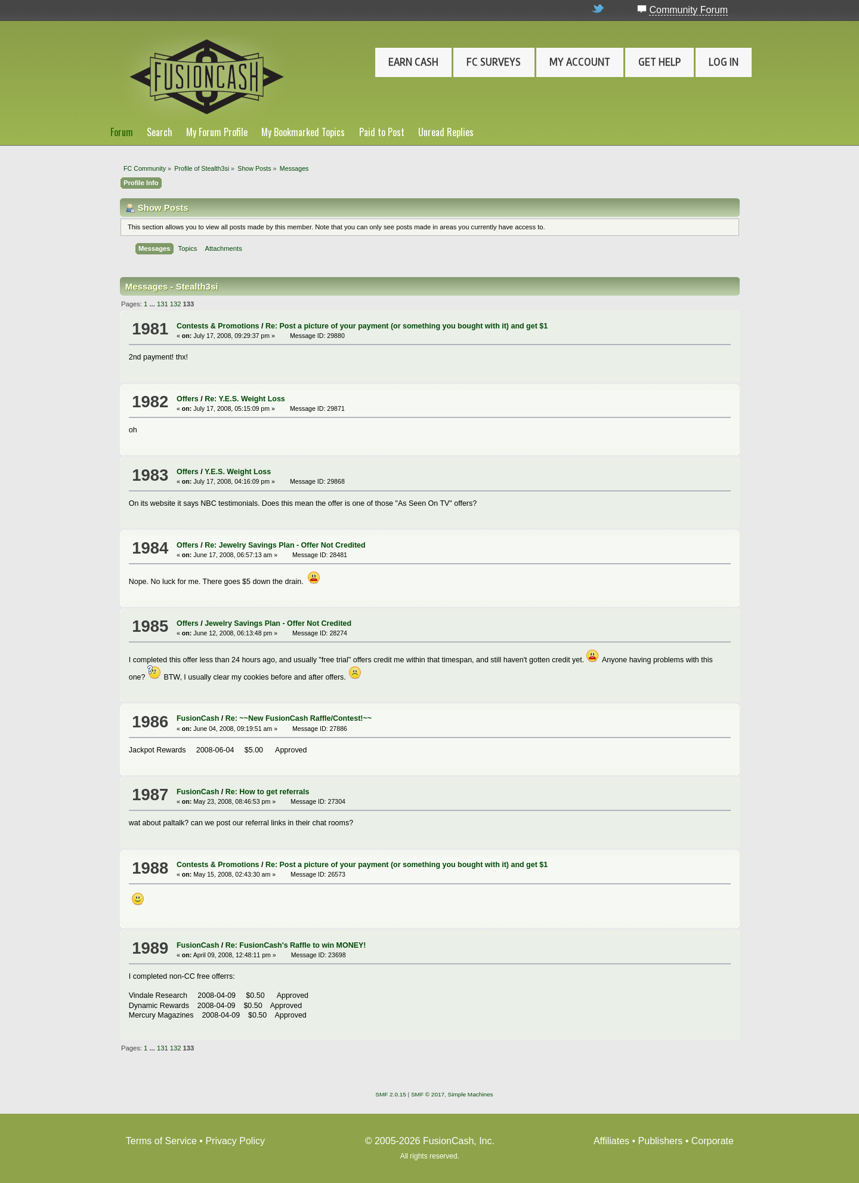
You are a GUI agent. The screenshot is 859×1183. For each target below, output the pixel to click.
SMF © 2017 (427, 1094)
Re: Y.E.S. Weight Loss (245, 399)
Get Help (659, 62)
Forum (121, 132)
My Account (579, 62)
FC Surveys (493, 62)
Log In (724, 62)
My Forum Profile (217, 132)
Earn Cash (413, 62)
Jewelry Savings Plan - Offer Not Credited (278, 623)
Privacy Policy (235, 1141)
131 (162, 304)
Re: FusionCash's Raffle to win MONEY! (295, 945)
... (152, 304)
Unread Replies (446, 132)
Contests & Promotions (218, 326)
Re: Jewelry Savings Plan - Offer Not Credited (285, 545)
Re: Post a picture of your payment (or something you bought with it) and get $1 (406, 326)
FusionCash (198, 718)
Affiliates (611, 1141)
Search (159, 132)
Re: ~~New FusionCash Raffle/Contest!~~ (298, 718)
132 (175, 304)
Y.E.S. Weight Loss (238, 472)
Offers (188, 399)
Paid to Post (381, 132)
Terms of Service (161, 1141)
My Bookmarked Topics (303, 132)
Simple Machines (470, 1094)
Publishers (660, 1141)
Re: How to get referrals (267, 792)
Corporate (712, 1141)
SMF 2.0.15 (390, 1094)
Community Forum (688, 10)
